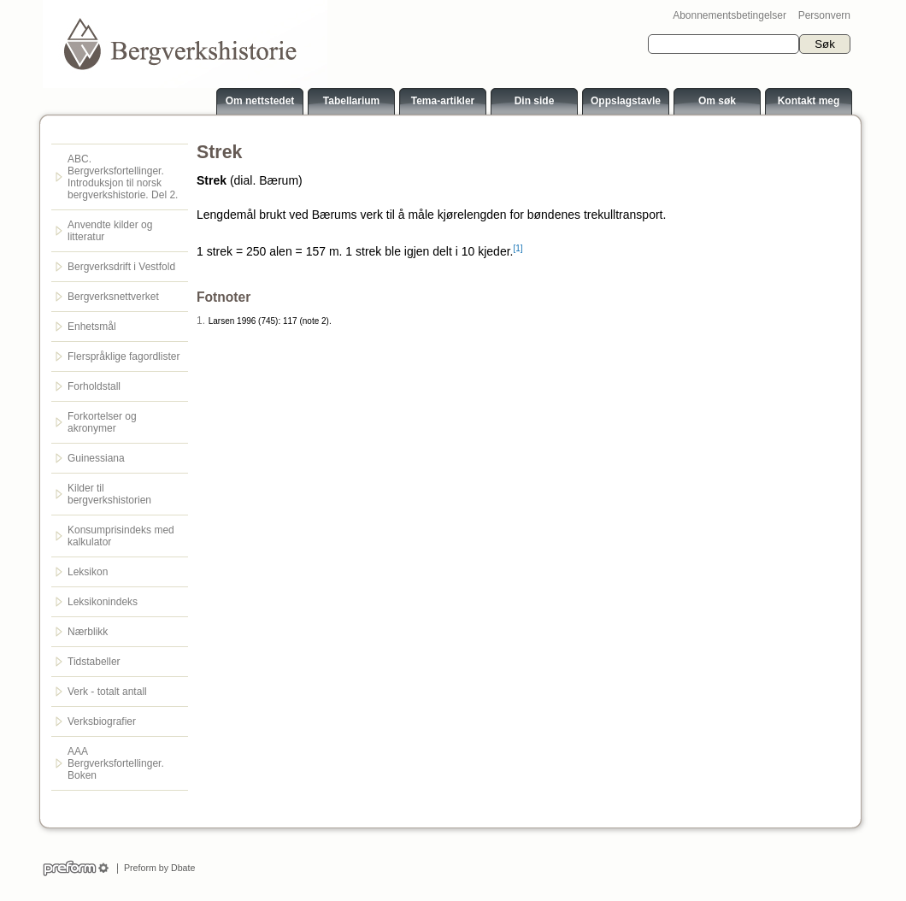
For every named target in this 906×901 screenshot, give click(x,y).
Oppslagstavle (626, 101)
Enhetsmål (92, 327)
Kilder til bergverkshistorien (109, 494)
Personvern (824, 15)
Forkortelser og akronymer (102, 422)
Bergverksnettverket (113, 297)
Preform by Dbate (157, 868)
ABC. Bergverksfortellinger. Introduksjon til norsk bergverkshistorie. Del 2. (123, 177)
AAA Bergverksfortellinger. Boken (116, 763)
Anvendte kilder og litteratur (110, 231)
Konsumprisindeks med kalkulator (121, 536)
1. (201, 321)
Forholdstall (94, 386)
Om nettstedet (260, 101)
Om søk (717, 101)
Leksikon (88, 572)
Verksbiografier (102, 721)
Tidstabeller (94, 662)
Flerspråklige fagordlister (123, 356)
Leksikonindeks (103, 602)
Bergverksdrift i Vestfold (121, 267)
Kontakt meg (809, 101)
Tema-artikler (442, 101)
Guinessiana (96, 458)
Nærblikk (88, 632)
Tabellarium (351, 101)
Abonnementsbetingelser (729, 15)
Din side (535, 101)
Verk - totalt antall (107, 692)
